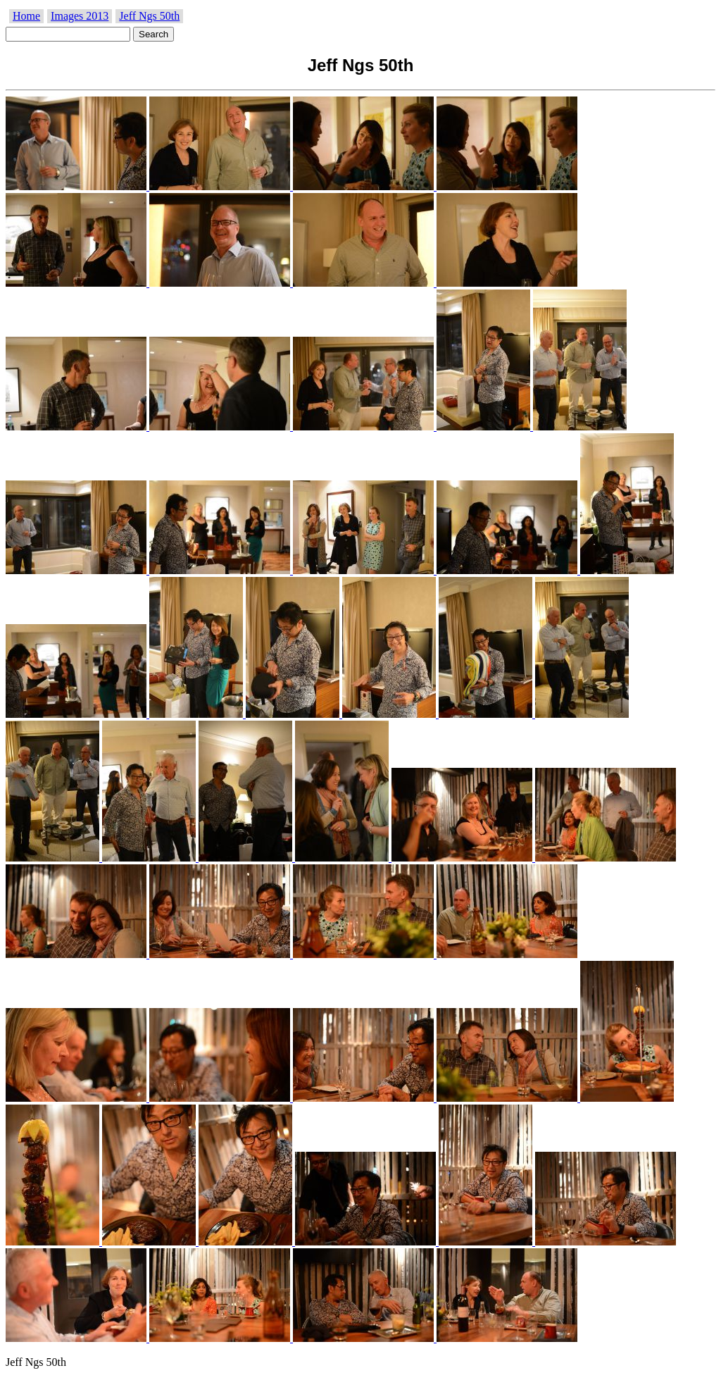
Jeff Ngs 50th (149, 16)
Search (153, 34)
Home (26, 16)
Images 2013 (79, 16)
